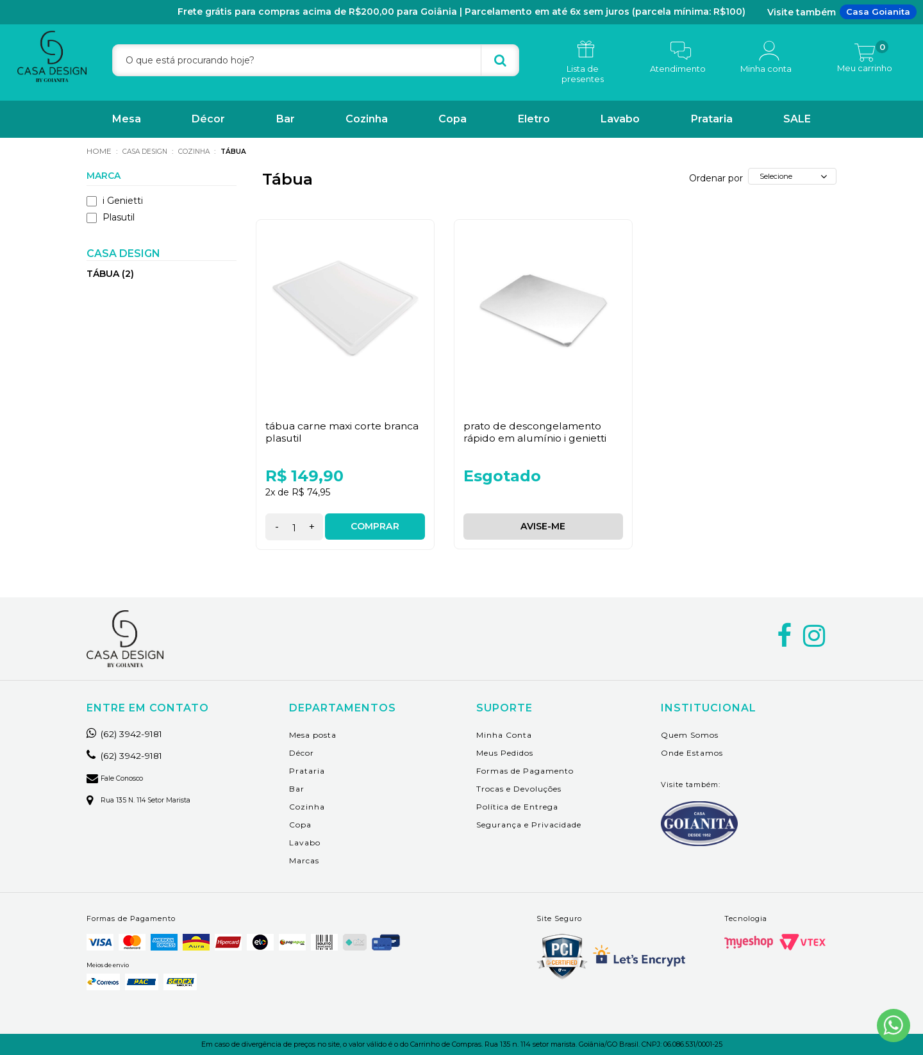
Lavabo (620, 119)
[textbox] (315, 60)
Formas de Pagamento (525, 770)
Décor (208, 119)
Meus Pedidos (504, 752)
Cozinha (366, 119)
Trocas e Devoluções (518, 788)
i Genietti (115, 200)
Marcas (304, 860)
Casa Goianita (878, 11)
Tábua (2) (110, 273)
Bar (285, 119)
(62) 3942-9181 (131, 733)
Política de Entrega (517, 806)
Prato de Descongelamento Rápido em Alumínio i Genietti (536, 431)
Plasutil (111, 216)
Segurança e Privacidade (528, 824)
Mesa (126, 119)
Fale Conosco (119, 777)
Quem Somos (690, 734)
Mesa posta (313, 734)
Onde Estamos (692, 752)
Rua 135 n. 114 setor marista (145, 799)
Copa (452, 119)
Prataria (712, 119)
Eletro (534, 119)
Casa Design (149, 151)
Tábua (250, 151)
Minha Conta (504, 734)
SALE (797, 119)
